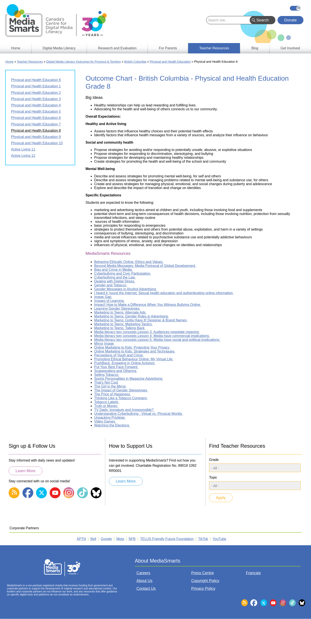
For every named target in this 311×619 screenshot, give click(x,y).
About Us (144, 581)
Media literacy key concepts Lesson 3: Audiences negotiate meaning (147, 332)
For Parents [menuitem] (168, 48)
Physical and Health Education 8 (36, 130)
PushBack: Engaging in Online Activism (125, 363)
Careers (143, 573)
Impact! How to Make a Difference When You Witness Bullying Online (147, 304)
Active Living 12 (23, 155)
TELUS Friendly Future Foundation (167, 539)
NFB (132, 539)
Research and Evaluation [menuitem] (117, 48)
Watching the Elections (112, 425)
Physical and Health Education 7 (36, 124)
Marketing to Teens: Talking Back (120, 328)
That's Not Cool (106, 382)
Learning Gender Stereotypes (117, 308)
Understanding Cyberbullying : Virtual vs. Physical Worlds (138, 413)
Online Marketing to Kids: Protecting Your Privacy (132, 347)
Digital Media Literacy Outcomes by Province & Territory (83, 61)
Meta (120, 539)
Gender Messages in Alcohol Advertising (125, 289)
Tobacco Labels (106, 402)
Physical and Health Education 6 (36, 118)
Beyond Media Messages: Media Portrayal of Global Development (145, 266)
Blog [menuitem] (254, 48)
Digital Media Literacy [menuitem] (59, 48)
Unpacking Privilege (110, 417)
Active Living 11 (23, 149)
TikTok (203, 539)
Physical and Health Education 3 (36, 99)
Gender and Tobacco (110, 285)
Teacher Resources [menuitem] (214, 48)
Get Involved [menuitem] (290, 48)
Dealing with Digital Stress (114, 281)
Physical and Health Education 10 (37, 143)
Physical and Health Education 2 (36, 93)
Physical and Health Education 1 (36, 86)
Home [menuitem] (15, 48)
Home (9, 61)
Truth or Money (106, 406)
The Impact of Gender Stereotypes (121, 390)
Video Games (105, 421)
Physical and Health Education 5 (36, 111)
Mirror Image (104, 343)
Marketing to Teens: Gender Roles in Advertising (131, 316)
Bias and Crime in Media (113, 269)
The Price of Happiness (112, 394)
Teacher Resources (30, 61)
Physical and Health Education (170, 61)
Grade (214, 460)
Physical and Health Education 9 (36, 137)
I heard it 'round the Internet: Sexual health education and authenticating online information (164, 293)
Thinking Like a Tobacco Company (121, 398)
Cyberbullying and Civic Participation (122, 273)
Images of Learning (109, 301)
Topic (213, 477)
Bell (93, 539)
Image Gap (103, 297)
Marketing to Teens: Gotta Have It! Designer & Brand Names (141, 320)
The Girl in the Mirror (110, 386)
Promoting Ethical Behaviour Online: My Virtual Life (133, 359)
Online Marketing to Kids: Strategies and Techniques (134, 351)
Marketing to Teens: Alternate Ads (120, 312)
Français (295, 8)
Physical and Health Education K (36, 80)
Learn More (25, 471)
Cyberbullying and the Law (115, 277)
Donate (290, 20)
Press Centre (202, 573)
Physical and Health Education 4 (36, 105)
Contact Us (146, 588)
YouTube (219, 539)
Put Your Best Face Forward (116, 367)
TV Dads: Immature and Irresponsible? (124, 410)
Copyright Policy (205, 581)
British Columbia (135, 61)
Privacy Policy (203, 588)
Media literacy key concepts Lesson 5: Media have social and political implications (157, 340)
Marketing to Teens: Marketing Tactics (123, 324)
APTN (81, 539)
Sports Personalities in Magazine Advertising (128, 378)
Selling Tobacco (106, 375)
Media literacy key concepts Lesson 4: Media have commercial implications (152, 336)
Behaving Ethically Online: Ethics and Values (129, 262)
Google (106, 539)
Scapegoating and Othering (115, 371)
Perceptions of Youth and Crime (119, 355)
